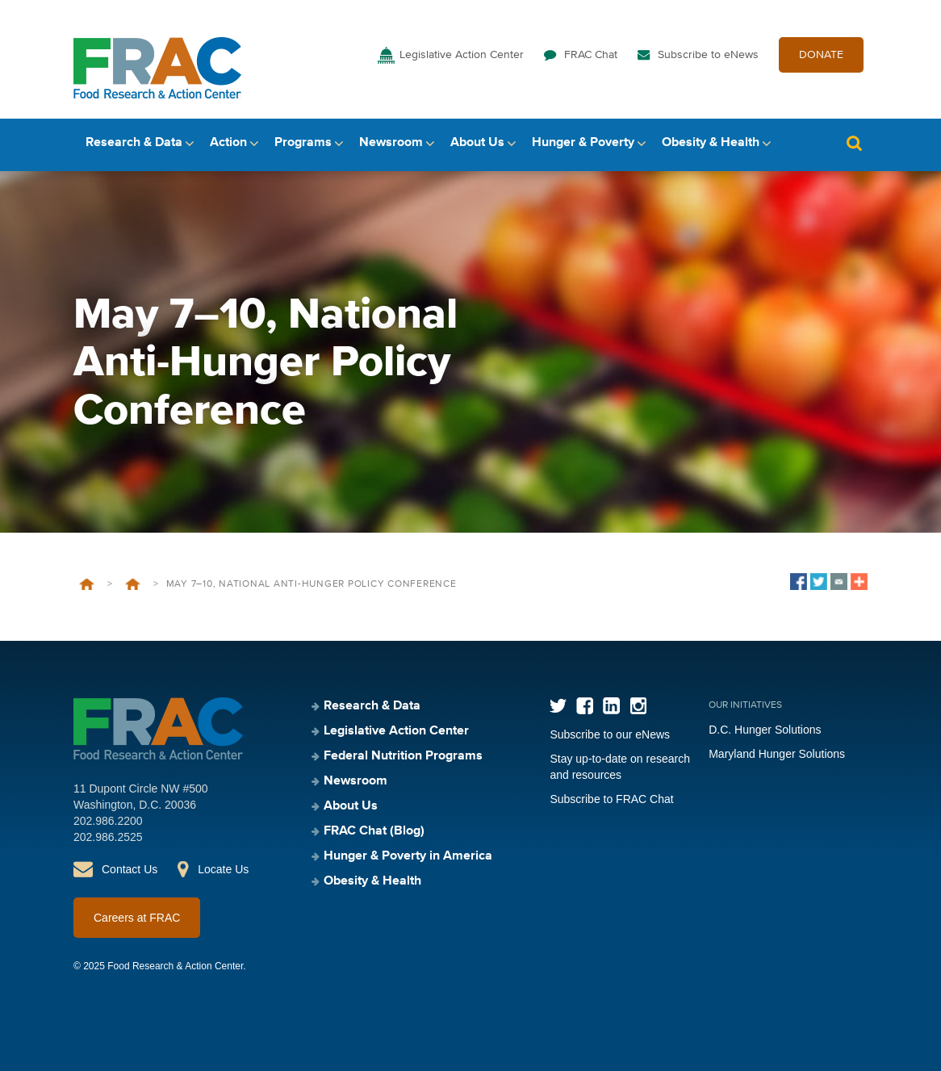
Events (132, 584)
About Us (477, 142)
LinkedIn (611, 705)
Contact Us (129, 869)
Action (228, 142)
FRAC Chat (590, 55)
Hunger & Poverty (583, 142)
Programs (303, 142)
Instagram (637, 705)
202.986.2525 (108, 836)
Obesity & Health (710, 142)
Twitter (558, 705)
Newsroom (391, 142)
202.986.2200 (108, 820)
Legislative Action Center (461, 55)
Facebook (584, 705)
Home (86, 584)
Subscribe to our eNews (610, 734)
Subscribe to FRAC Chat (611, 799)
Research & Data (134, 142)
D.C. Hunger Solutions (765, 729)
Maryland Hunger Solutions (777, 753)
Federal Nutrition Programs (403, 756)
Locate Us (223, 869)
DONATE (821, 55)
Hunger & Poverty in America (408, 856)
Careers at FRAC (137, 917)
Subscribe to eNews (708, 55)
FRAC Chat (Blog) (374, 831)
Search (854, 143)
